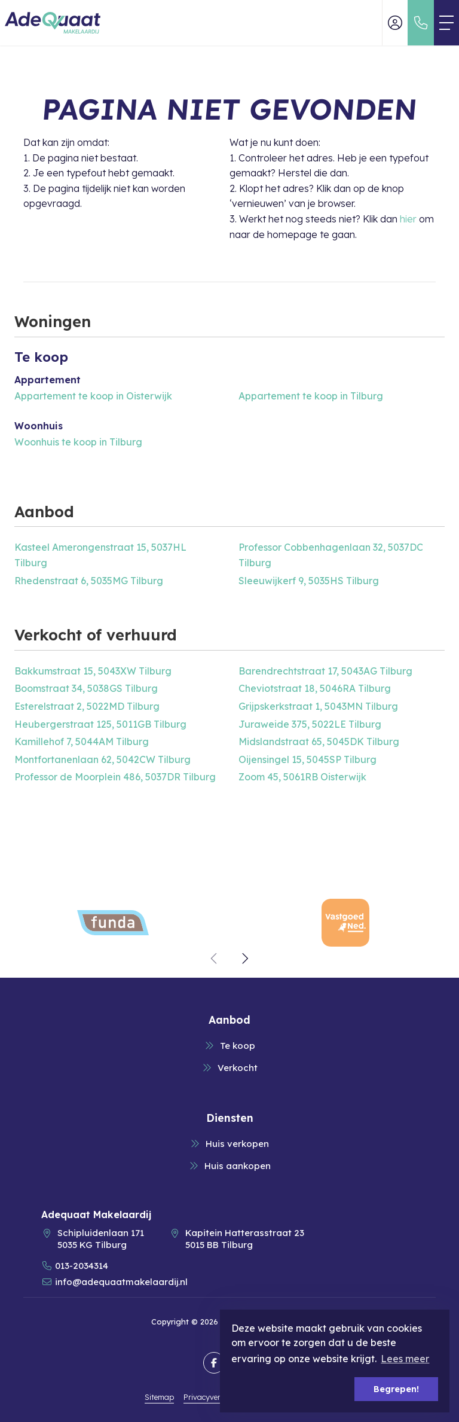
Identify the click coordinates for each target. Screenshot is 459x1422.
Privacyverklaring (214, 1397)
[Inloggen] (395, 22)
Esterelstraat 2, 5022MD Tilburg (87, 706)
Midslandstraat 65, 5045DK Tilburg (318, 741)
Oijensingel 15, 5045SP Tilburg (307, 759)
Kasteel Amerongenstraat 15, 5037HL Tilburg (100, 555)
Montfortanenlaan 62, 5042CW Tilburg (102, 759)
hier (408, 219)
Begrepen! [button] (396, 1389)
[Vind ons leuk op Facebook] (214, 1363)
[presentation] (215, 959)
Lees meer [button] (405, 1359)
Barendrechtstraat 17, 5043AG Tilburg (325, 671)
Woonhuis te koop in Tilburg (78, 442)
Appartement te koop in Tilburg (310, 396)
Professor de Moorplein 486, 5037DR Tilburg (115, 777)
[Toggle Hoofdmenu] (446, 22)
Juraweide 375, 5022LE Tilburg (309, 724)
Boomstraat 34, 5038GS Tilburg (86, 688)
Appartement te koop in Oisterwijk (93, 396)
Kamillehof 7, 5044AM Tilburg (81, 741)
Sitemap (159, 1397)
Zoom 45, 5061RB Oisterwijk (302, 777)
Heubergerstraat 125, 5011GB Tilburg (100, 724)
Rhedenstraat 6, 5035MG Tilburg (88, 581)
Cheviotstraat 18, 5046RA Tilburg (314, 688)
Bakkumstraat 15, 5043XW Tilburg (93, 671)
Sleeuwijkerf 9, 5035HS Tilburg (308, 581)
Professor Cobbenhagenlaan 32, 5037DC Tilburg (330, 555)
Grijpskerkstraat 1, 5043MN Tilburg (318, 706)
